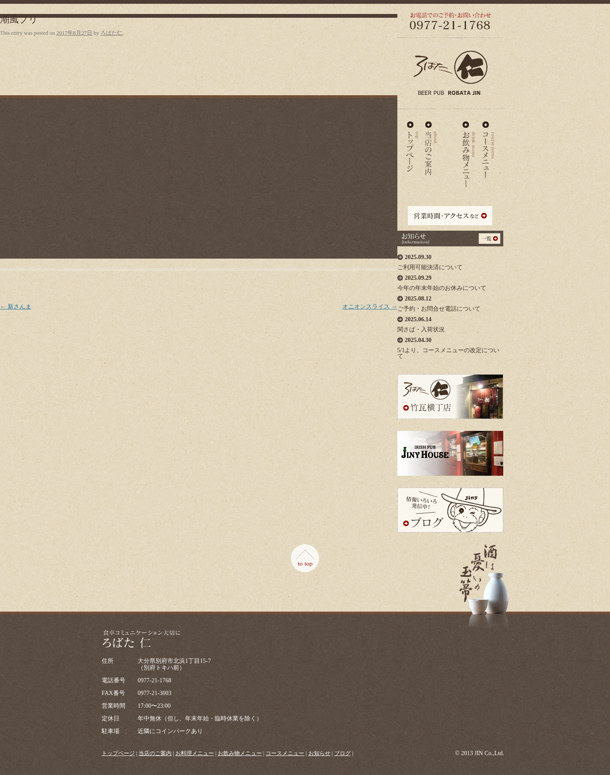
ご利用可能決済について (450, 260)
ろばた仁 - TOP (412, 146)
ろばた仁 (111, 33)
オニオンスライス (369, 306)
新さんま (15, 306)
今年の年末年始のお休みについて (450, 280)
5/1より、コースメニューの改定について (450, 346)
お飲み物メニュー (469, 146)
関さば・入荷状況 (450, 322)
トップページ (118, 753)
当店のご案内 (431, 146)
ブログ (342, 753)
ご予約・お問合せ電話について (450, 301)
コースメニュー (488, 146)
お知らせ (319, 753)
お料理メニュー (450, 146)
